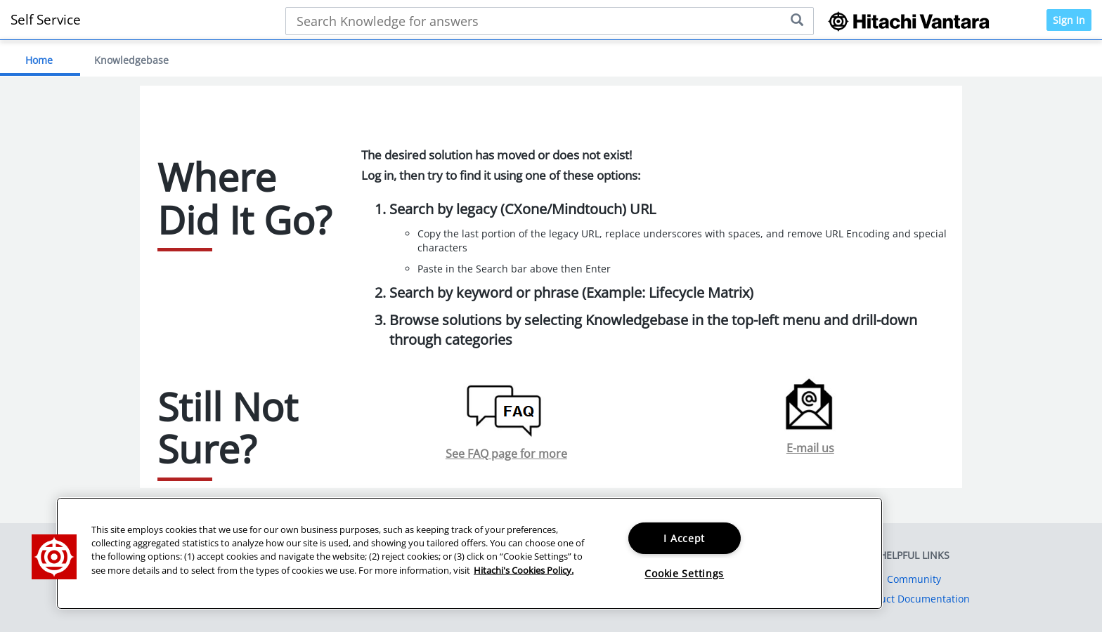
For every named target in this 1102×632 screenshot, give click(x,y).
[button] (54, 556)
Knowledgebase (131, 60)
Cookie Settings (684, 573)
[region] (469, 553)
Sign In (1069, 20)
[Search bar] (550, 21)
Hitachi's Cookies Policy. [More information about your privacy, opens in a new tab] (523, 569)
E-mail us (810, 448)
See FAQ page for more (506, 453)
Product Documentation (914, 598)
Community (914, 579)
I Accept (684, 538)
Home (39, 60)
